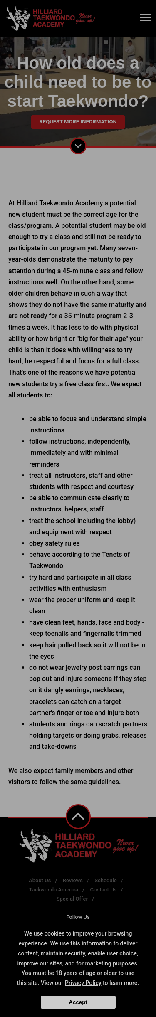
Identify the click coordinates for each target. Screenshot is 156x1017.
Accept (78, 1002)
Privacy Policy (83, 983)
